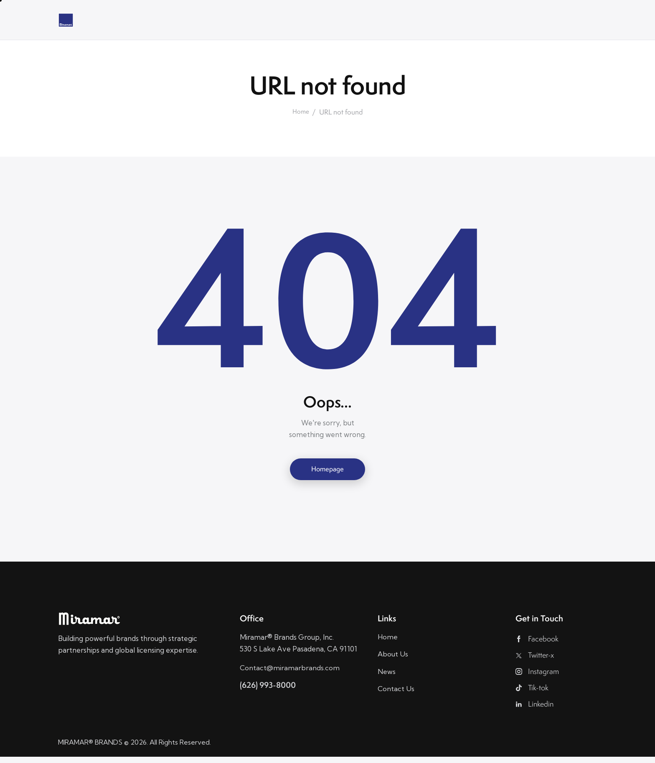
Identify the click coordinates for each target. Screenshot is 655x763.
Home (301, 112)
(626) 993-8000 (270, 686)
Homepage (327, 469)
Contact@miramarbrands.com (290, 668)
